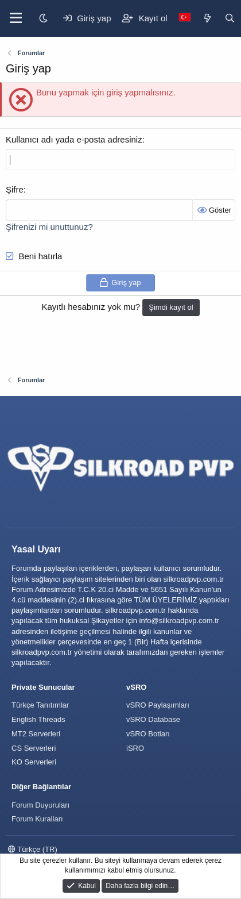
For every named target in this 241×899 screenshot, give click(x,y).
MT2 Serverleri (35, 733)
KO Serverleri (33, 762)
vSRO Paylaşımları (157, 705)
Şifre (15, 189)
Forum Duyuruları (40, 805)
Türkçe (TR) (32, 849)
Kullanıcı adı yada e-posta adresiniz (74, 139)
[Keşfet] (207, 18)
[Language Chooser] (184, 18)
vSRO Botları (148, 733)
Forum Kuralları (37, 819)
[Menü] (15, 18)
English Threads (38, 719)
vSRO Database (153, 719)
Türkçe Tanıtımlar (40, 705)
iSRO (135, 748)
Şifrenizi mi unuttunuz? (49, 227)
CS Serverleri (33, 748)
